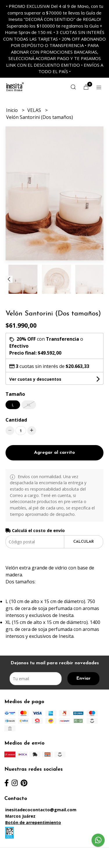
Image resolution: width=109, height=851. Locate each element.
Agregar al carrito (54, 452)
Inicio (12, 110)
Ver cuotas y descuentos (35, 379)
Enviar (83, 678)
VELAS (34, 110)
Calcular (83, 542)
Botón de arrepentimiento (33, 822)
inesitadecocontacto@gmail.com (40, 809)
